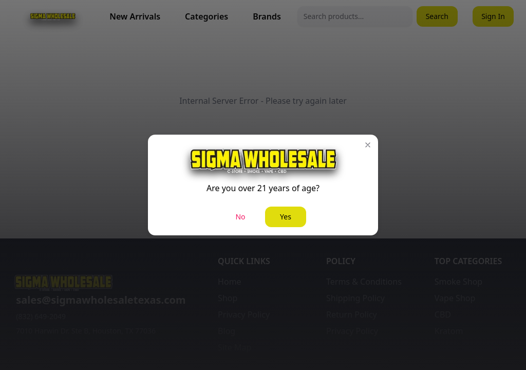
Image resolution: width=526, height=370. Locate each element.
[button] (368, 145)
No (240, 216)
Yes (285, 216)
